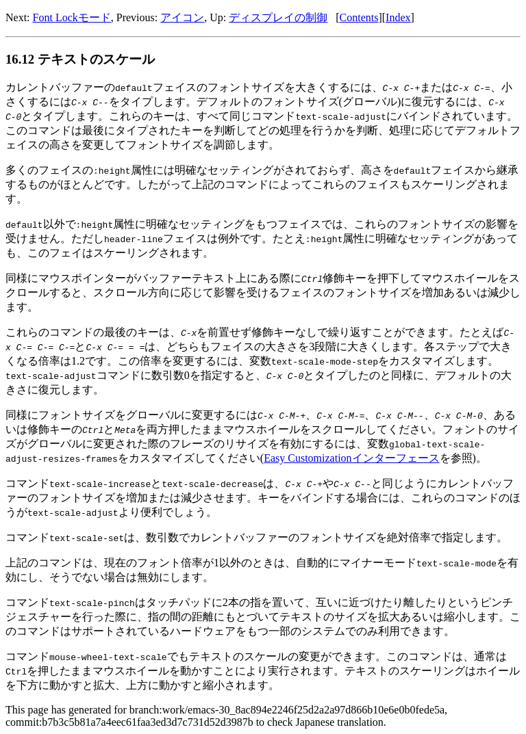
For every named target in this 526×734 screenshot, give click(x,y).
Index (398, 17)
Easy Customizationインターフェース (351, 458)
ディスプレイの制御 (278, 17)
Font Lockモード (72, 17)
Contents (359, 17)
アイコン (182, 17)
